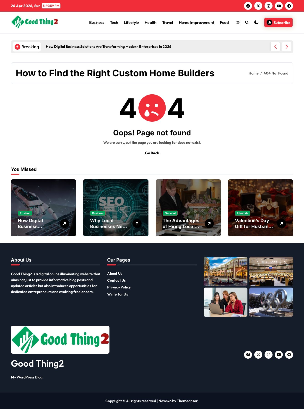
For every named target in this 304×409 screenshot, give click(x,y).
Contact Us (116, 280)
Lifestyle (131, 22)
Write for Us (117, 294)
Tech (114, 22)
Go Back (152, 153)
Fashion (25, 213)
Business (96, 22)
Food (224, 22)
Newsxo (164, 401)
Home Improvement (196, 22)
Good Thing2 (37, 363)
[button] (286, 46)
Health (150, 22)
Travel (167, 22)
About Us (114, 273)
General (170, 213)
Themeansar (187, 401)
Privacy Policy (119, 287)
